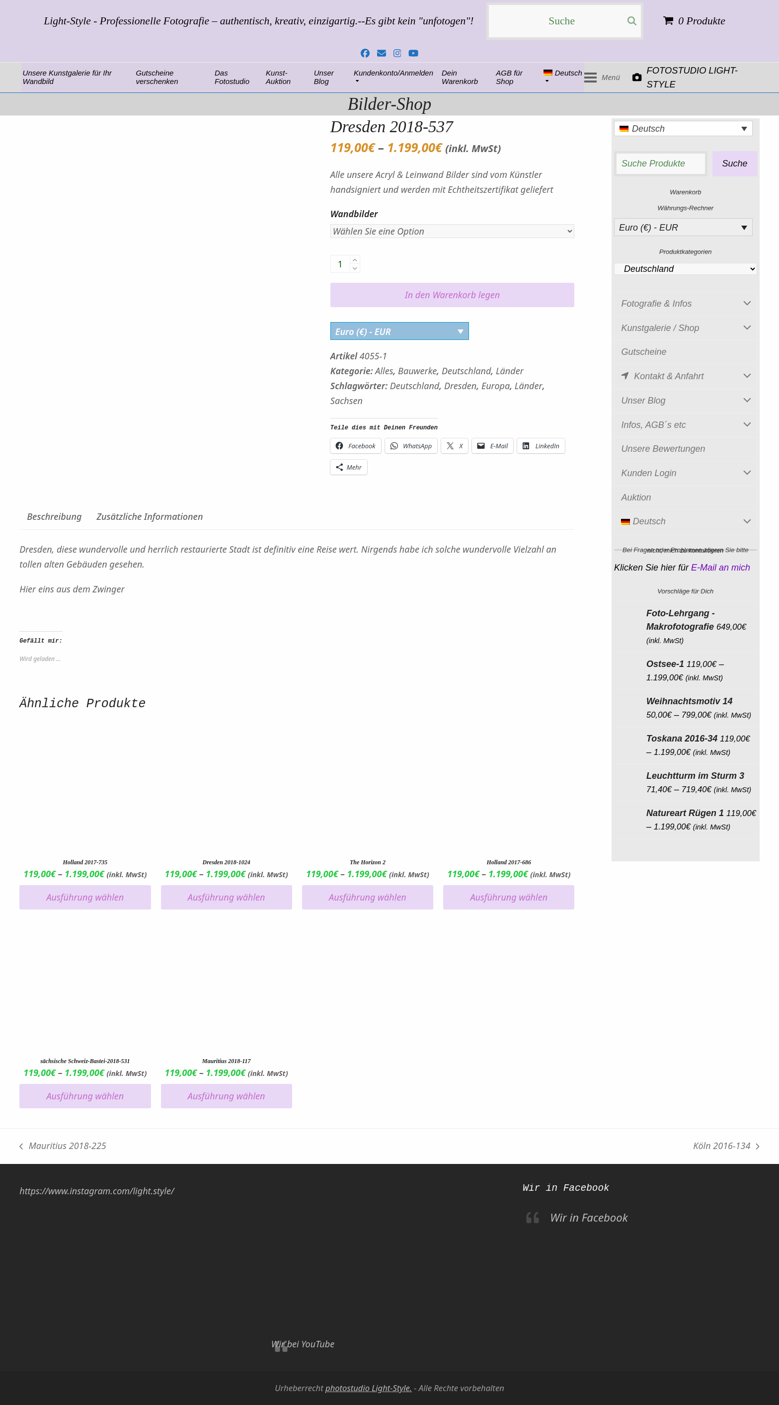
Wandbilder (354, 214)
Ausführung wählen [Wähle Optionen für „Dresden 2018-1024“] (226, 897)
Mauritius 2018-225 (62, 1147)
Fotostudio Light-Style (72, 77)
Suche (734, 163)
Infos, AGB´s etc (686, 425)
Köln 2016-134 (726, 1147)
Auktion (636, 497)
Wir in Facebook (566, 1188)
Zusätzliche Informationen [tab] (149, 516)
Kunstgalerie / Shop (686, 328)
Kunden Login (686, 474)
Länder (510, 371)
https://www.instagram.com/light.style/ (96, 1191)
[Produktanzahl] (340, 264)
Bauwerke (417, 371)
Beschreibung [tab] (54, 516)
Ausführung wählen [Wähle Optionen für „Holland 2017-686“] (508, 897)
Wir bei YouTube (302, 1344)
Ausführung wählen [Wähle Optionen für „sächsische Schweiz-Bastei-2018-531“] (85, 1096)
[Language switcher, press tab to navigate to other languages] (683, 128)
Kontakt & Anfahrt (686, 377)
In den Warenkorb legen (452, 295)
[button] (734, 77)
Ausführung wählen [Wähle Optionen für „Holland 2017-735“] (85, 897)
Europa (495, 386)
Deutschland (466, 371)
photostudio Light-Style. (368, 1388)
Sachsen (346, 401)
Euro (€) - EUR (363, 331)
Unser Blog (686, 401)
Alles (384, 371)
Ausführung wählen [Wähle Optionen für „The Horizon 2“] (367, 897)
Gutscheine (643, 352)
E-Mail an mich (720, 568)
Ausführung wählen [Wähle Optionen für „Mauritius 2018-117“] (226, 1096)
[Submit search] (631, 21)
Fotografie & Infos (686, 304)
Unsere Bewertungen (663, 449)
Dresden (460, 386)
